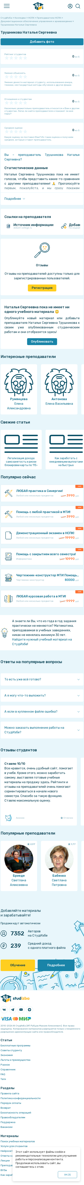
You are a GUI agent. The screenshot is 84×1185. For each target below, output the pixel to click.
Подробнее (56, 965)
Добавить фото (42, 42)
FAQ (3, 1074)
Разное (5, 1064)
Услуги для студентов (14, 1146)
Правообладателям (13, 1117)
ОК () (67, 1174)
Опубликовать (42, 341)
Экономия (7, 1055)
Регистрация (42, 288)
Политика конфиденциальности (21, 1098)
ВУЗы (4, 1170)
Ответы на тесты (11, 1155)
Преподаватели (11, 1165)
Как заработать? (11, 1174)
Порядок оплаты (11, 1103)
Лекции (5, 1160)
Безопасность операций (16, 1112)
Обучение (17, 965)
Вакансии (6, 1127)
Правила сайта (10, 1093)
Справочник (8, 1069)
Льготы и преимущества (15, 1059)
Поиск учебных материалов (18, 1141)
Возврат (6, 1107)
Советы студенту (11, 1050)
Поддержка (8, 1122)
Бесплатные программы (15, 1045)
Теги (3, 1079)
